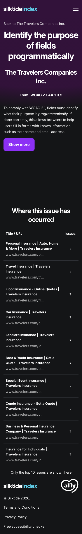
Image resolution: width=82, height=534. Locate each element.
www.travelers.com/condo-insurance (25, 414)
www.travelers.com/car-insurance (25, 323)
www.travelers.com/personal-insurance (25, 254)
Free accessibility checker (24, 526)
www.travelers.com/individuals (25, 460)
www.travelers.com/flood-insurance (25, 300)
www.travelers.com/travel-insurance (25, 277)
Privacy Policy (15, 517)
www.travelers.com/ (22, 437)
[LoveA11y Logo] (70, 486)
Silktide (14, 498)
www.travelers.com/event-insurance (25, 391)
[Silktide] (20, 9)
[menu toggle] (76, 9)
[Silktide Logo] (20, 486)
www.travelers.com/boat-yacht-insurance (25, 368)
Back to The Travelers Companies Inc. (34, 23)
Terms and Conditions (21, 507)
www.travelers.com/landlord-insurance (25, 346)
